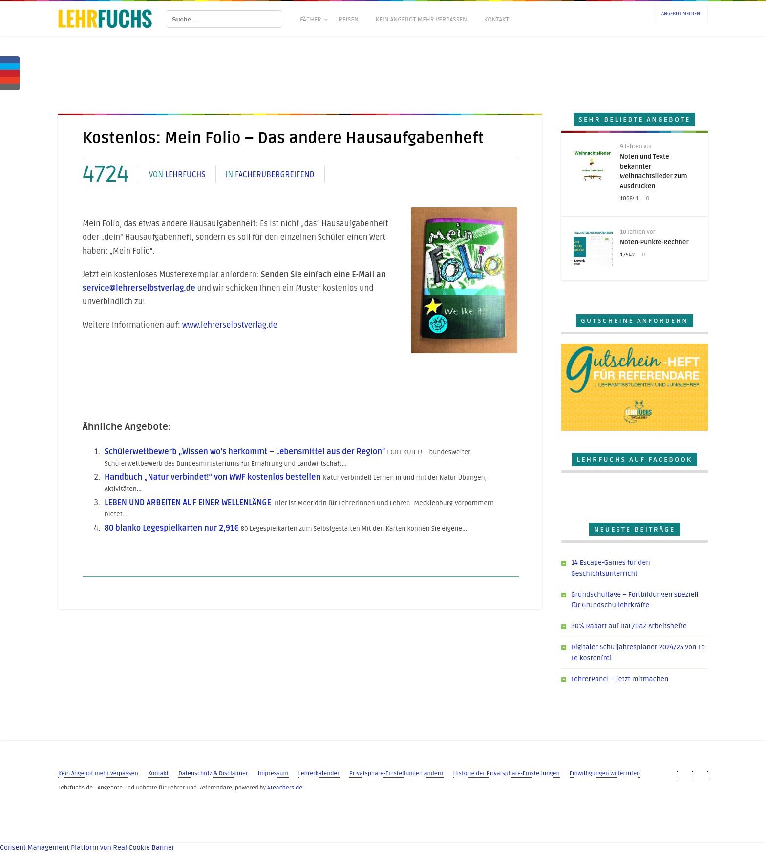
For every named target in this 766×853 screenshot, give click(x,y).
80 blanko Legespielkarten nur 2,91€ (172, 528)
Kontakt (496, 19)
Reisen (349, 19)
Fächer (313, 19)
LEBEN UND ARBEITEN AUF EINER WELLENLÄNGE (188, 503)
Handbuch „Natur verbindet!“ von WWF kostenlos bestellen (212, 477)
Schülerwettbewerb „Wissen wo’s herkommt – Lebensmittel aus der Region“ (245, 452)
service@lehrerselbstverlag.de (139, 288)
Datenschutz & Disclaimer (213, 773)
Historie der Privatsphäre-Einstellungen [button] (506, 773)
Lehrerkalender (319, 773)
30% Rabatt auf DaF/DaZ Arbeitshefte (629, 626)
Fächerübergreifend (275, 175)
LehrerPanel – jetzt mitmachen (619, 679)
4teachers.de (284, 787)
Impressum (273, 773)
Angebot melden (680, 14)
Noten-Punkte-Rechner (654, 242)
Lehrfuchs (185, 175)
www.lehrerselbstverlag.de (229, 325)
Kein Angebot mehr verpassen (421, 19)
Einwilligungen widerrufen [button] (605, 773)
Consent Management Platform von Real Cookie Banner (87, 847)
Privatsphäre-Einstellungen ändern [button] (396, 773)
